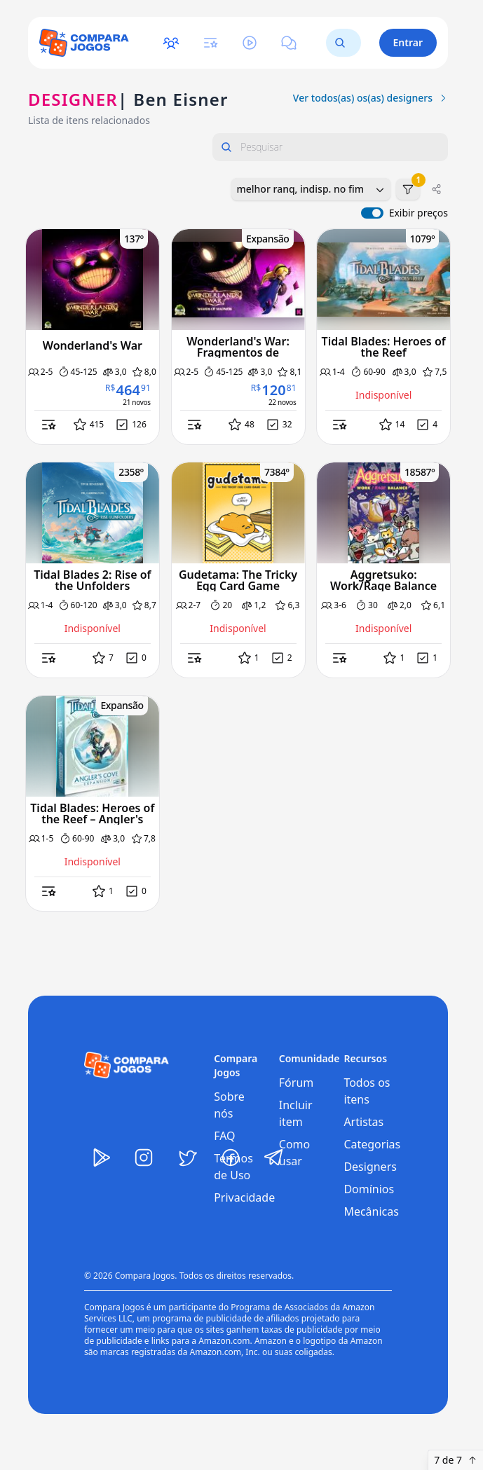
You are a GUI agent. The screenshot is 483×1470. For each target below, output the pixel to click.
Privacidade (244, 1197)
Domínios (368, 1189)
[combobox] (310, 189)
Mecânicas (371, 1211)
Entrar (408, 42)
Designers (370, 1166)
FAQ (224, 1135)
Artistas (363, 1121)
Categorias (371, 1144)
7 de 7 (455, 1459)
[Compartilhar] (437, 189)
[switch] (372, 213)
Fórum (296, 1082)
